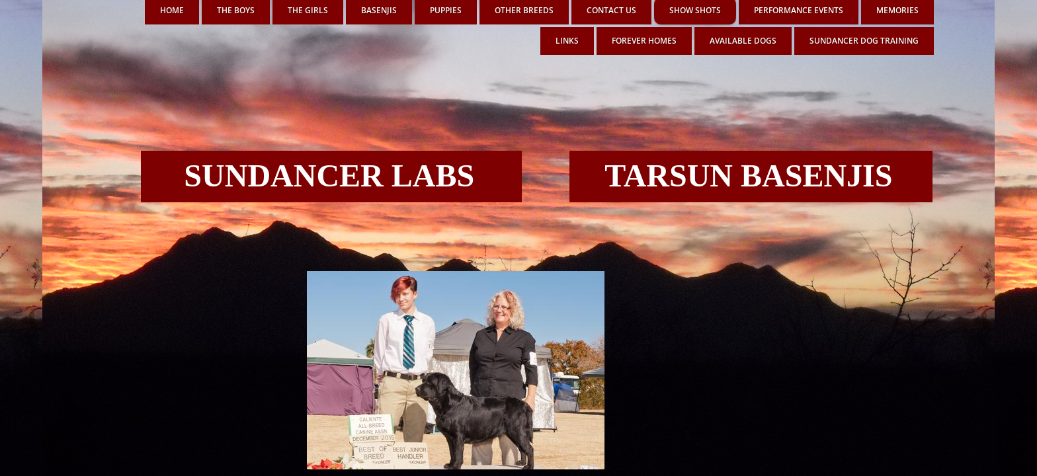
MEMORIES (897, 10)
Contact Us (611, 10)
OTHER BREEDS (524, 10)
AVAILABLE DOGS (743, 40)
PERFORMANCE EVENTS (798, 10)
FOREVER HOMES (644, 40)
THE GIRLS (308, 10)
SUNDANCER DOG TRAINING (864, 40)
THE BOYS (236, 10)
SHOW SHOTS (695, 10)
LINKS (567, 40)
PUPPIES (446, 10)
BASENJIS (379, 10)
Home (172, 10)
